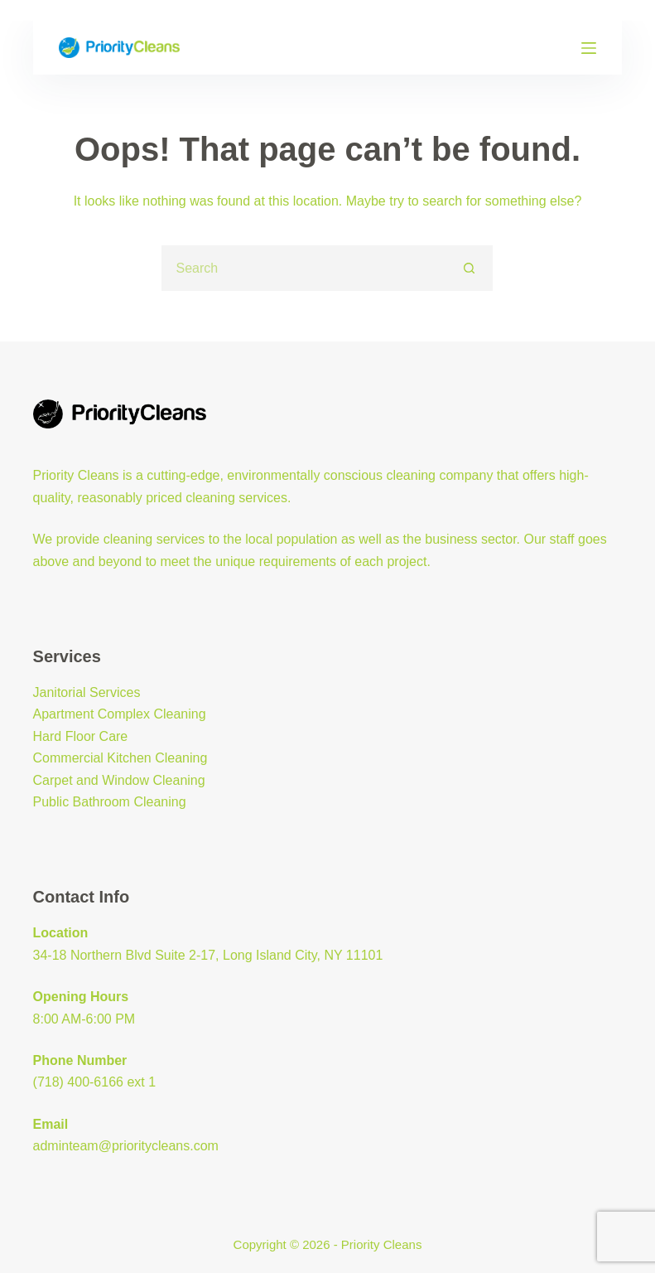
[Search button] (470, 268)
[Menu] (588, 48)
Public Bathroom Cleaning (109, 802)
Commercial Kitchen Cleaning (120, 758)
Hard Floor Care (80, 736)
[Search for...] (304, 268)
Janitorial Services (87, 692)
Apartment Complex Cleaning (119, 714)
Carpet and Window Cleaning (119, 780)
